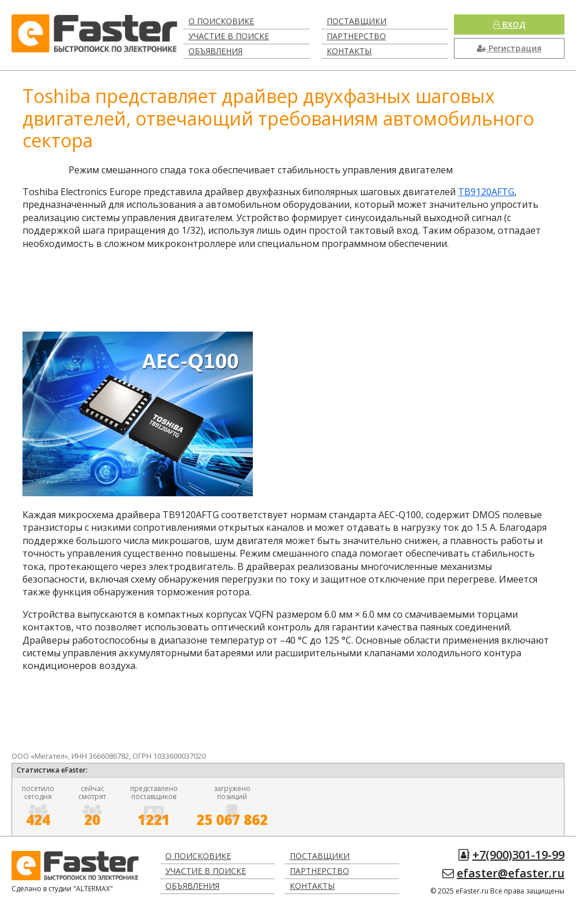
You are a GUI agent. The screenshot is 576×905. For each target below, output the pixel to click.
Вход (509, 24)
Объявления (215, 50)
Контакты (349, 50)
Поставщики (356, 21)
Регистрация (509, 48)
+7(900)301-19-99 (518, 854)
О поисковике (221, 21)
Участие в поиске (228, 36)
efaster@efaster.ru (510, 873)
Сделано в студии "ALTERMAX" (62, 888)
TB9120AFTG (486, 191)
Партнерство (356, 36)
